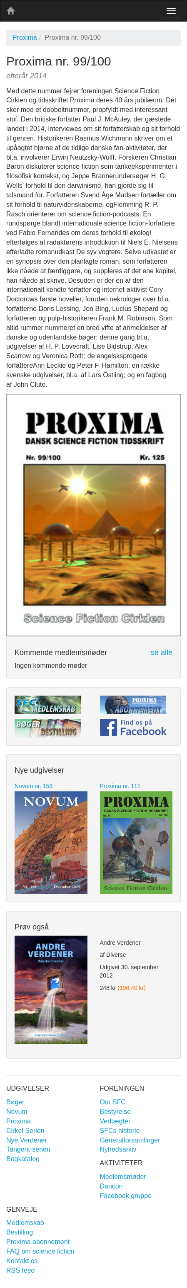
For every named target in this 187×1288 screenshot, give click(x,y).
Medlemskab (25, 1222)
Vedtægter (115, 1121)
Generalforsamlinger (130, 1140)
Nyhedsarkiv (118, 1149)
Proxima (24, 37)
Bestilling (19, 1232)
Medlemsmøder (123, 1176)
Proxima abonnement (38, 1241)
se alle (161, 652)
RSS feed (20, 1270)
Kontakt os (22, 1260)
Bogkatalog (23, 1158)
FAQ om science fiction (40, 1251)
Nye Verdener (26, 1140)
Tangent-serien (28, 1149)
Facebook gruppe (126, 1195)
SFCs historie (120, 1130)
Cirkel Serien (25, 1130)
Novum (16, 1111)
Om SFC (113, 1102)
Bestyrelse (115, 1111)
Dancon (111, 1186)
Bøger (15, 1102)
